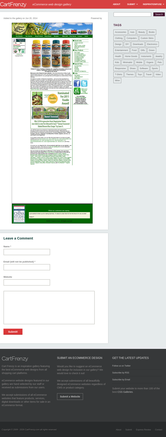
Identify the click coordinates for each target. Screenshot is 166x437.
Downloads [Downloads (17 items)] (138, 44)
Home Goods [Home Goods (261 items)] (131, 56)
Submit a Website (70, 396)
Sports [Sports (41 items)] (155, 68)
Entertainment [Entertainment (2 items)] (121, 50)
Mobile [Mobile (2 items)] (139, 62)
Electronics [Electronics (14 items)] (152, 44)
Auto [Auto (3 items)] (132, 32)
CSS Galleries (125, 392)
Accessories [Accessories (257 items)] (120, 32)
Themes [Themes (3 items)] (129, 74)
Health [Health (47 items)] (118, 56)
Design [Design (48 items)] (118, 44)
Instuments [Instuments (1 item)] (146, 56)
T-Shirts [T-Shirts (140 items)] (118, 74)
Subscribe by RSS (120, 373)
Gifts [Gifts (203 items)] (143, 50)
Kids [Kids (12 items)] (117, 62)
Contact (158, 430)
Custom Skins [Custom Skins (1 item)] (147, 38)
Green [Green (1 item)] (152, 50)
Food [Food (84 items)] (134, 50)
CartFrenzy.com (32, 430)
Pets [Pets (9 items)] (160, 62)
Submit (128, 430)
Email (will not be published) (19, 261)
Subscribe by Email (121, 379)
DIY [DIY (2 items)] (127, 44)
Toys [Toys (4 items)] (140, 74)
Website (7, 277)
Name (7, 246)
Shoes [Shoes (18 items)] (133, 68)
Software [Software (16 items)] (144, 68)
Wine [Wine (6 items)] (117, 80)
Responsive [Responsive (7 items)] (120, 68)
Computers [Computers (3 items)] (132, 38)
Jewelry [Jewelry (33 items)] (158, 56)
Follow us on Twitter (121, 366)
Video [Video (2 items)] (158, 74)
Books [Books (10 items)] (152, 32)
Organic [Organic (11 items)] (150, 62)
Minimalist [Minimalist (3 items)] (127, 62)
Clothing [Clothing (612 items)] (119, 38)
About (118, 430)
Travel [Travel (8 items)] (148, 74)
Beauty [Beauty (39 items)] (141, 32)
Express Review (143, 430)
